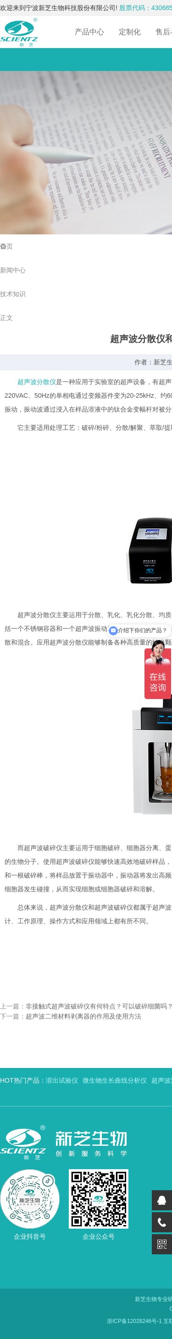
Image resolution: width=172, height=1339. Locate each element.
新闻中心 (13, 270)
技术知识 (13, 294)
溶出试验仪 (62, 1080)
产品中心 (89, 32)
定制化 (130, 32)
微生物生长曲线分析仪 (115, 1080)
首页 (6, 246)
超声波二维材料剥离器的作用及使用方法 (83, 1016)
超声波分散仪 (36, 381)
